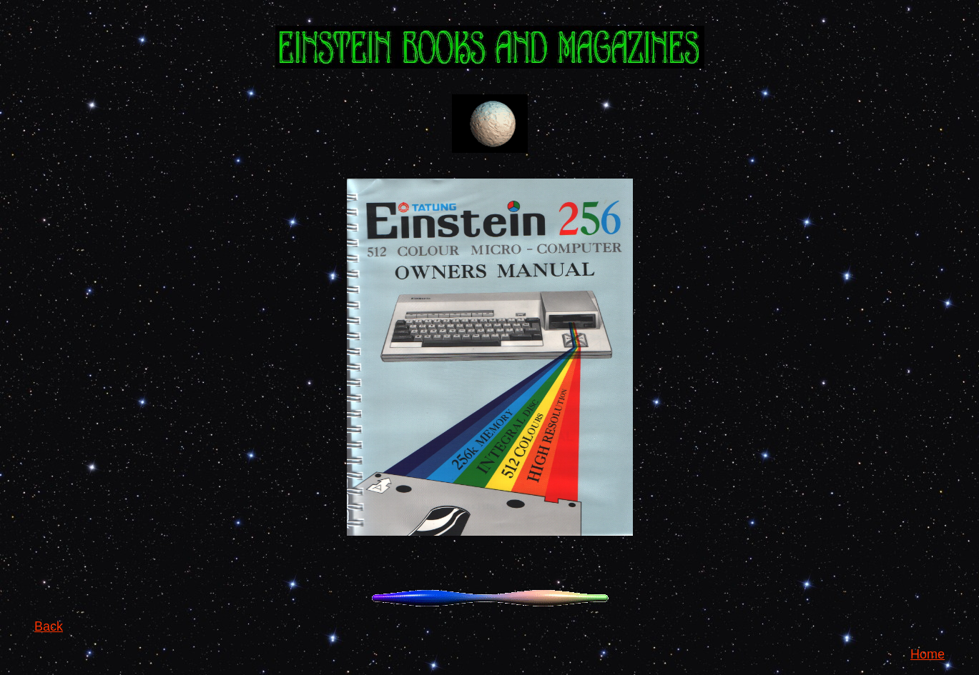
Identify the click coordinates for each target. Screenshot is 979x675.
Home (927, 654)
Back (48, 626)
